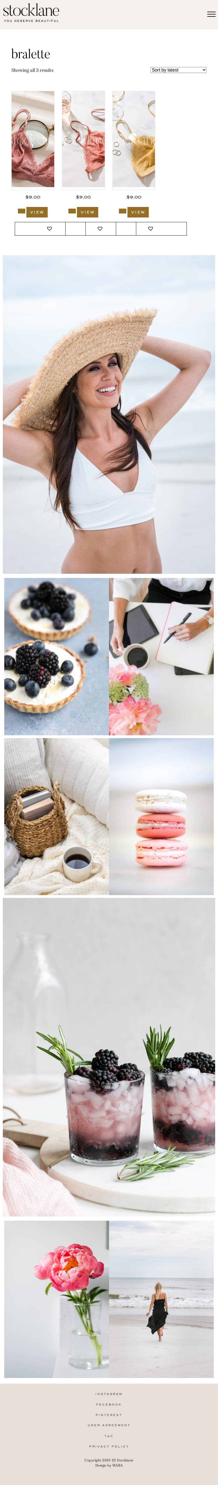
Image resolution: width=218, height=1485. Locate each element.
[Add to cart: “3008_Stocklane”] (72, 211)
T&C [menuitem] (109, 1436)
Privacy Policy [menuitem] (109, 1447)
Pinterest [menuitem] (109, 1415)
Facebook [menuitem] (109, 1405)
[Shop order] (178, 70)
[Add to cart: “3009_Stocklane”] (21, 211)
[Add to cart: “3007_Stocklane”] (122, 211)
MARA (117, 1465)
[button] (50, 229)
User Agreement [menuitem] (109, 1425)
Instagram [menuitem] (109, 1394)
